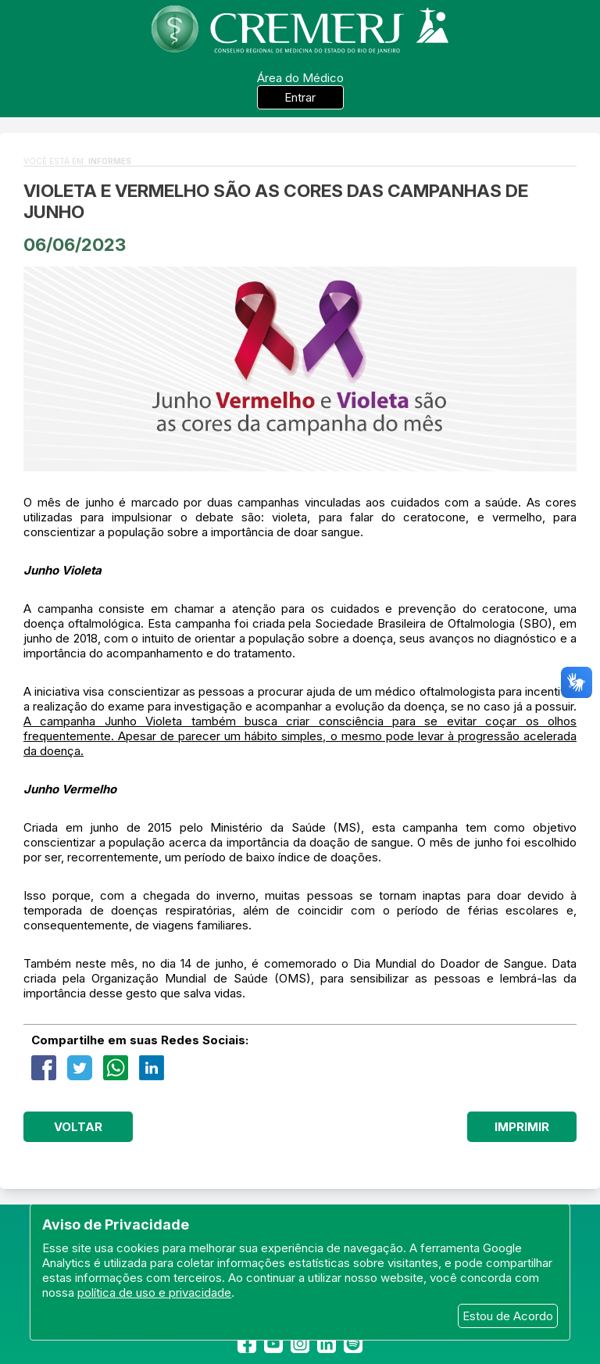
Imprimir (522, 1126)
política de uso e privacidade (154, 1292)
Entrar (300, 97)
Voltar (78, 1126)
